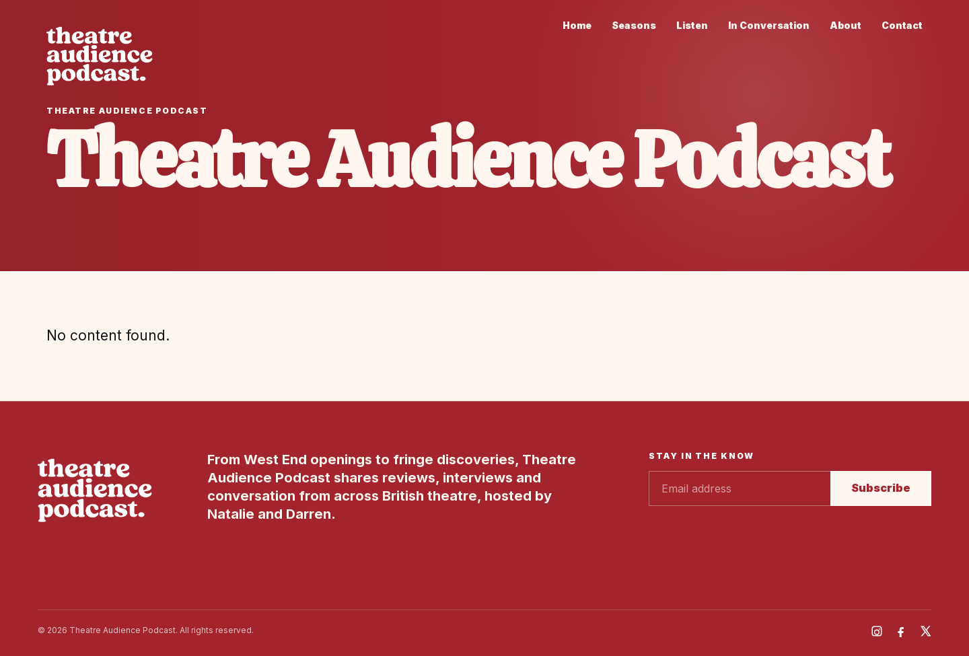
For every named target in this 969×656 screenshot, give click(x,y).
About (845, 25)
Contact (902, 25)
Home (577, 25)
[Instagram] (877, 631)
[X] (925, 631)
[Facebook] (901, 631)
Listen (692, 25)
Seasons (634, 25)
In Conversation (769, 25)
